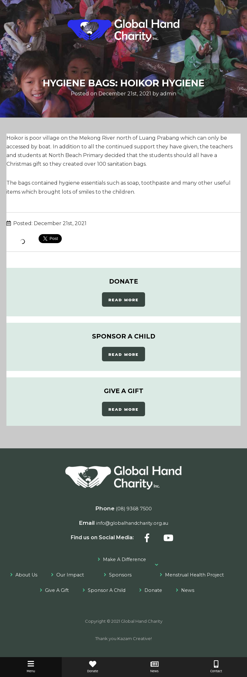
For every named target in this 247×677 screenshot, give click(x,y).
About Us (26, 575)
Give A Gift (57, 590)
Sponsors (120, 575)
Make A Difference (124, 559)
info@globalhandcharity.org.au (132, 523)
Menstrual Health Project (194, 575)
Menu (31, 667)
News (187, 590)
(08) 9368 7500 (134, 509)
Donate (153, 590)
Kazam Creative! (134, 638)
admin (168, 94)
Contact (216, 667)
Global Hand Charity (141, 621)
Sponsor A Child (106, 590)
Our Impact (70, 575)
